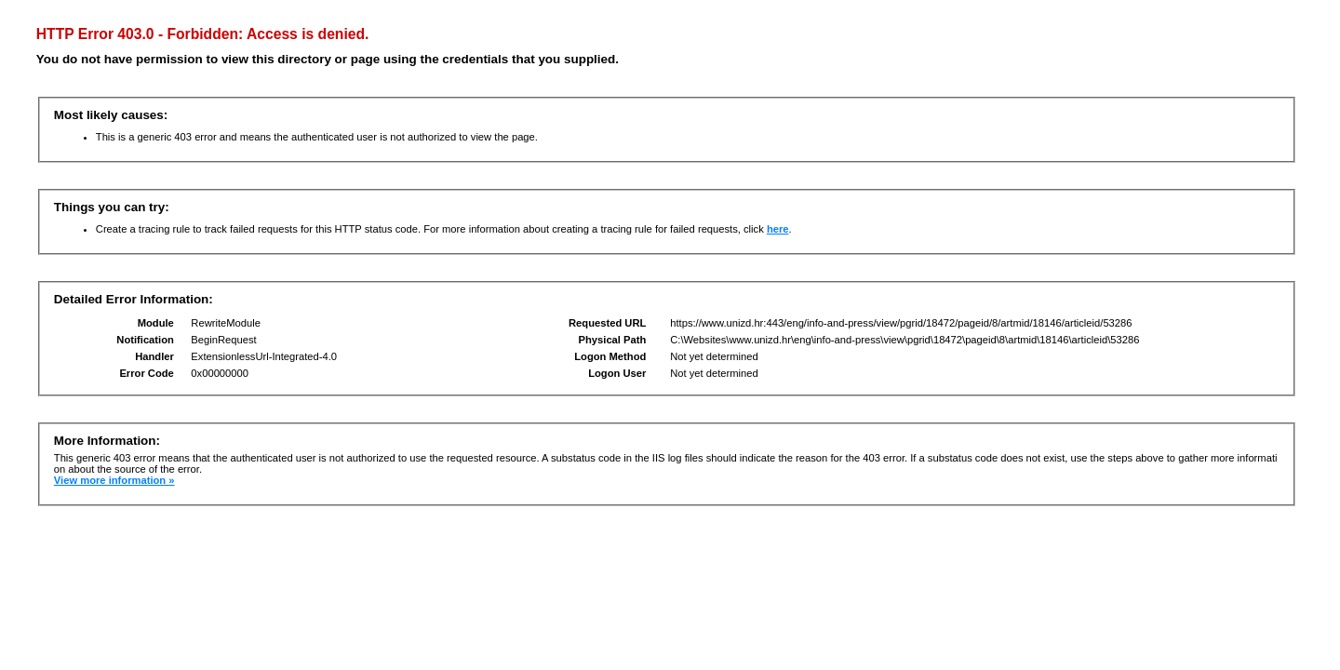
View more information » (114, 480)
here (778, 228)
